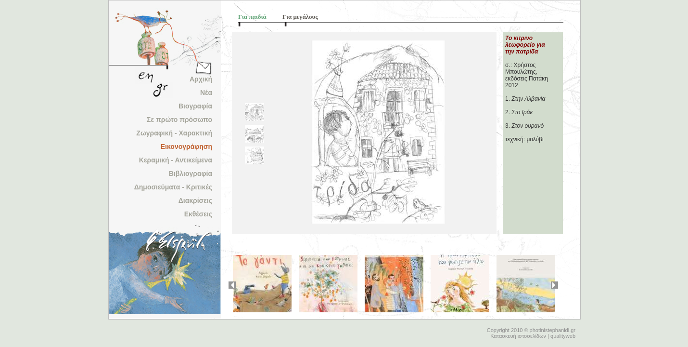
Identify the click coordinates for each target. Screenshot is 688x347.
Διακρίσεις (195, 200)
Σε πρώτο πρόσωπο (179, 119)
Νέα (206, 92)
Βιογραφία (195, 106)
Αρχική (201, 79)
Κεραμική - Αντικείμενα (175, 160)
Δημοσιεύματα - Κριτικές (173, 187)
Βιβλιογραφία (190, 173)
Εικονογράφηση (186, 146)
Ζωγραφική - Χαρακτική (174, 133)
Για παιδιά (252, 16)
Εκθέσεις (198, 214)
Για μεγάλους (300, 16)
